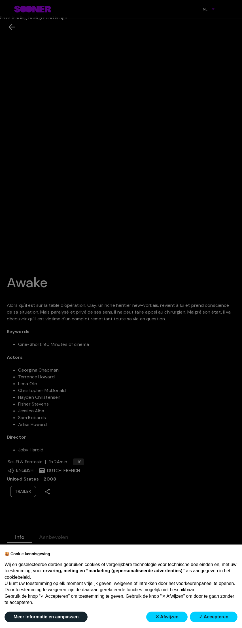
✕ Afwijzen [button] (167, 616)
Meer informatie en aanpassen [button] (46, 616)
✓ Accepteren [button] (213, 616)
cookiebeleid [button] (17, 577)
